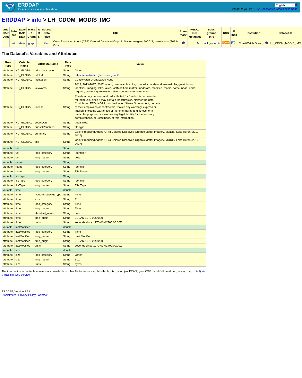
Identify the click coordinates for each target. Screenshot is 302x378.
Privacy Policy (27, 294)
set (13, 43)
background (212, 43)
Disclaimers (9, 294)
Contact (43, 294)
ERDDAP (13, 20)
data (22, 43)
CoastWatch (268, 8)
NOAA (256, 8)
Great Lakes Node (286, 8)
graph (31, 43)
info (36, 20)
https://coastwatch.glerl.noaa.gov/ (97, 75)
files (46, 43)
